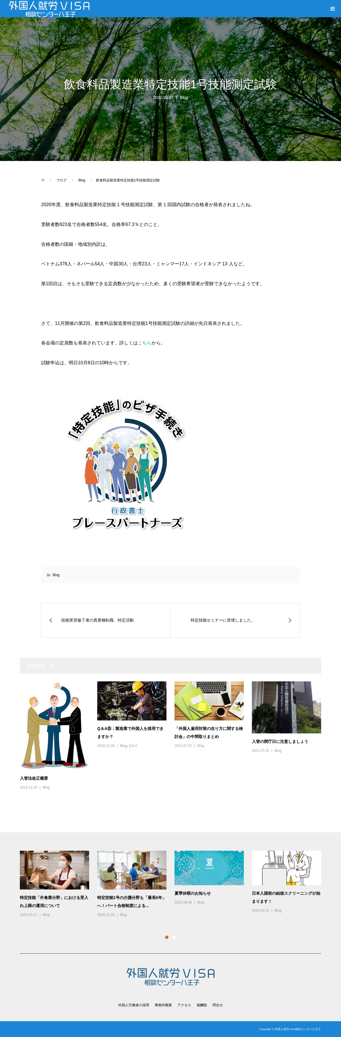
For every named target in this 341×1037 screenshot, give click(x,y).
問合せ (217, 1005)
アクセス (184, 1005)
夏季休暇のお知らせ (193, 893)
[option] (174, 884)
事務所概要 (163, 1005)
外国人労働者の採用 (133, 1005)
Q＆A (133, 746)
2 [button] (174, 937)
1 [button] (166, 937)
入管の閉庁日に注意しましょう (280, 741)
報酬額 (202, 1005)
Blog (184, 97)
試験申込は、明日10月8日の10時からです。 (86, 362)
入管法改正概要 (34, 778)
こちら (145, 342)
